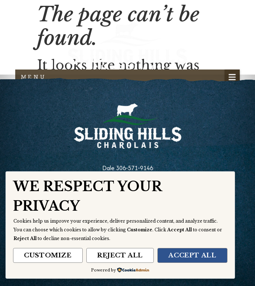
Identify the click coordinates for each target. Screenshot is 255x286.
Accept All (192, 255)
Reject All (120, 255)
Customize (47, 255)
